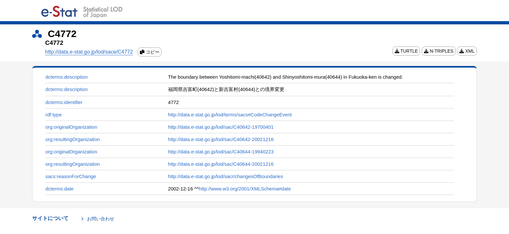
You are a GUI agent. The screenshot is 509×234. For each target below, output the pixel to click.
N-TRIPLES (438, 51)
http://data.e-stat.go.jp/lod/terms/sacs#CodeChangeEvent (230, 114)
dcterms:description (66, 77)
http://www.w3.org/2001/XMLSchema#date (245, 188)
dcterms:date (59, 188)
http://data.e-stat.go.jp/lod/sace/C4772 (89, 52)
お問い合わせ (100, 218)
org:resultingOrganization (72, 139)
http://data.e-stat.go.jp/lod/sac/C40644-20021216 (221, 164)
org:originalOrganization (71, 127)
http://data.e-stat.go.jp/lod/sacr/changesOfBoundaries (225, 176)
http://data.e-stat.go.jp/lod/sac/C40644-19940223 (221, 151)
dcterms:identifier (63, 102)
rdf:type (53, 114)
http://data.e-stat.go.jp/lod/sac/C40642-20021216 (221, 139)
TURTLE (406, 51)
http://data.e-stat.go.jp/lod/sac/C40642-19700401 (221, 127)
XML (467, 51)
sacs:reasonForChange (70, 176)
